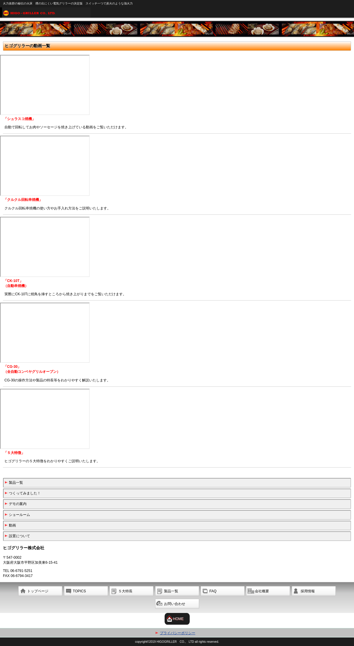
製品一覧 (16, 483)
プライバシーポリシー (177, 633)
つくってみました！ (25, 493)
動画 (12, 525)
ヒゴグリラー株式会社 (178, 12)
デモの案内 (18, 504)
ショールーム (19, 515)
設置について (19, 536)
